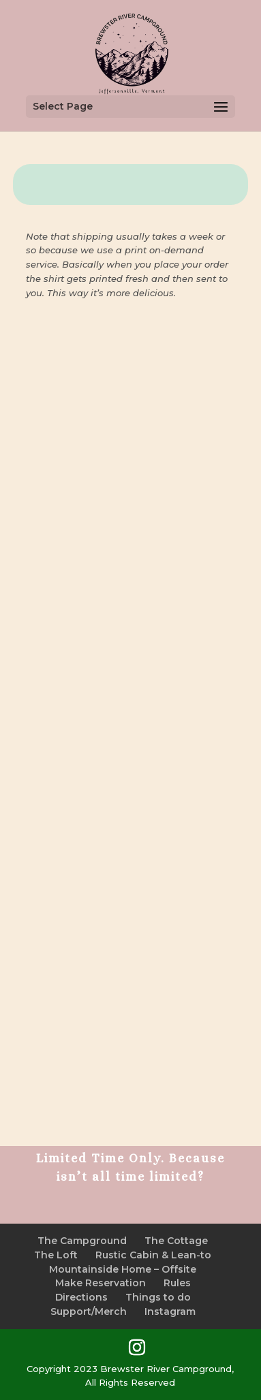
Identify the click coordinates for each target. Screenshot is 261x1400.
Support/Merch (88, 1311)
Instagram (170, 1311)
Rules (177, 1283)
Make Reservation (100, 1283)
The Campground (82, 1241)
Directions (81, 1297)
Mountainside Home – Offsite (122, 1269)
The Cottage (176, 1241)
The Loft (56, 1255)
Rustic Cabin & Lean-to (153, 1255)
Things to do (158, 1297)
